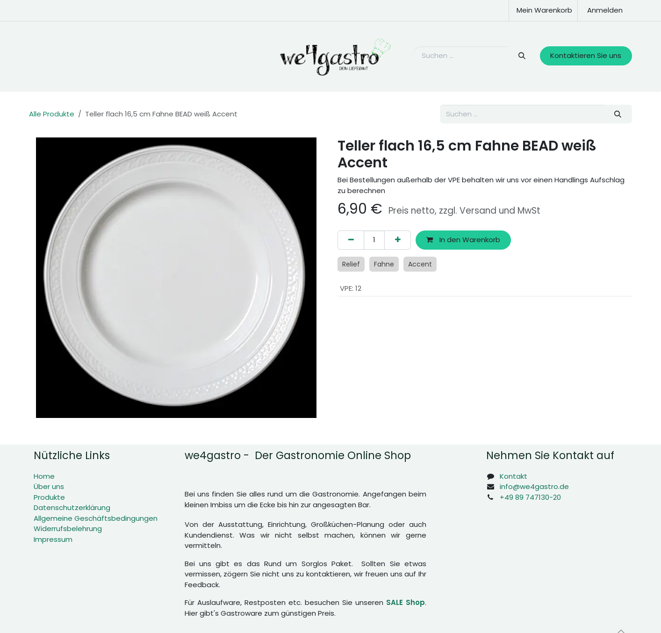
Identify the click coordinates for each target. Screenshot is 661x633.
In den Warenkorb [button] (463, 240)
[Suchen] (521, 55)
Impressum (53, 539)
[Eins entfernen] (351, 240)
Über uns (49, 486)
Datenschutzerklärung (72, 507)
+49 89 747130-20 (530, 497)
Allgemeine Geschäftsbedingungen (96, 518)
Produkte (49, 497)
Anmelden (605, 10)
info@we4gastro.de (534, 486)
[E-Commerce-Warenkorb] (543, 10)
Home (44, 476)
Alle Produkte (51, 114)
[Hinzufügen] (397, 240)
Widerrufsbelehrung (68, 528)
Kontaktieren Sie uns (585, 55)
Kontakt (513, 476)
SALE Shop (405, 602)
